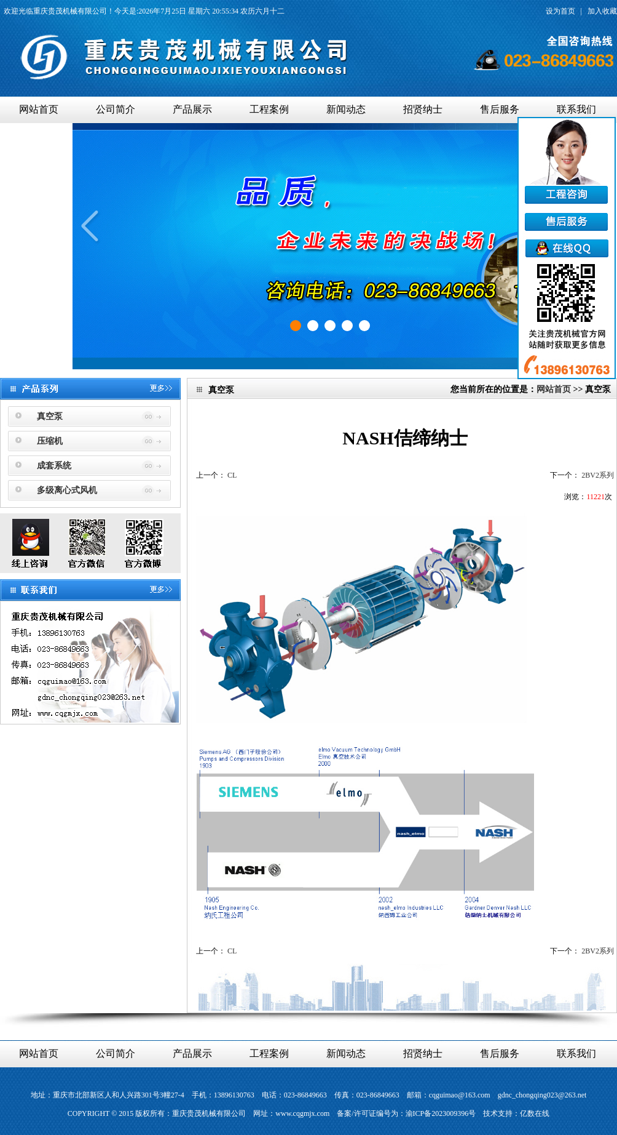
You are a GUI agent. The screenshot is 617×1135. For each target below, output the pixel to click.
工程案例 (269, 109)
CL (232, 475)
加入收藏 (602, 11)
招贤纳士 (422, 109)
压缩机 (50, 441)
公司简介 (115, 109)
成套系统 (54, 465)
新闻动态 (346, 109)
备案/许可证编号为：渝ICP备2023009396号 (406, 1113)
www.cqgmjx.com (302, 1113)
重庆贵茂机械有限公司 (70, 11)
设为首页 (560, 11)
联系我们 (576, 109)
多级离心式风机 (67, 490)
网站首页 (38, 109)
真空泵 (50, 416)
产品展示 (192, 109)
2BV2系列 (597, 475)
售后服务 (499, 109)
